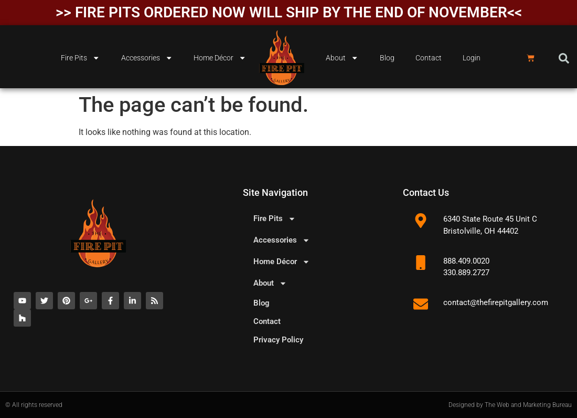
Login (471, 58)
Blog (387, 58)
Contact (428, 58)
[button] (563, 58)
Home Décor (220, 58)
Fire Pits (80, 58)
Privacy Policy (278, 339)
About (342, 58)
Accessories (147, 58)
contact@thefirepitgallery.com (495, 302)
